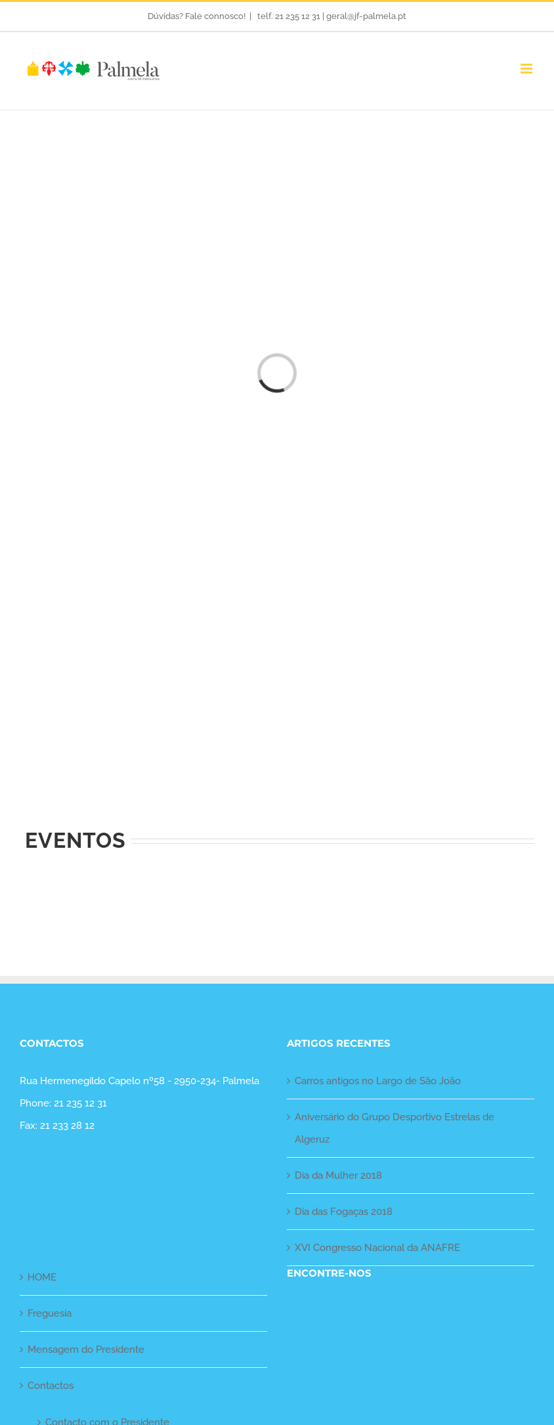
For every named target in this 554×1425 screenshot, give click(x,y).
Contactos (51, 1386)
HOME (42, 1277)
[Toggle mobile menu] (527, 69)
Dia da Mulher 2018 (338, 1175)
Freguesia (50, 1313)
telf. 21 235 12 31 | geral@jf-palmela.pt (330, 16)
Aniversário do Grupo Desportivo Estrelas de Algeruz (394, 1128)
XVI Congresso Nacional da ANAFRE (377, 1248)
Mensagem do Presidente (86, 1349)
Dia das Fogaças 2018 (344, 1211)
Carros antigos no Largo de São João (378, 1081)
